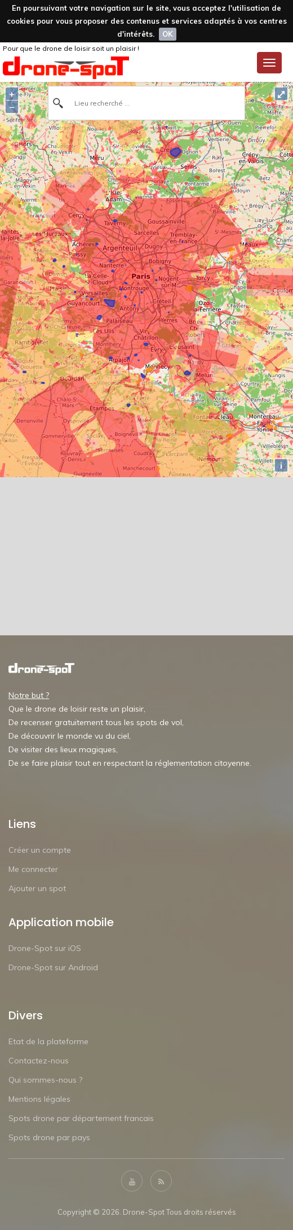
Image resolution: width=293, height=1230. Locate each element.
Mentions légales (39, 1099)
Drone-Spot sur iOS (44, 948)
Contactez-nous (38, 1060)
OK (167, 33)
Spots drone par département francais (81, 1118)
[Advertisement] (146, 556)
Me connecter (33, 869)
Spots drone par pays (49, 1137)
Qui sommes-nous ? (45, 1080)
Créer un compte (39, 850)
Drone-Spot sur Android (53, 967)
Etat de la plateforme (48, 1041)
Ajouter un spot (37, 888)
